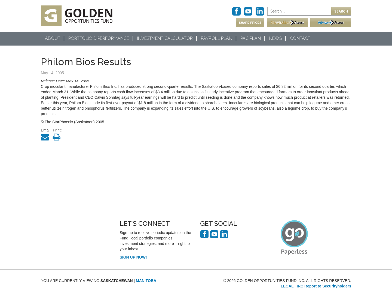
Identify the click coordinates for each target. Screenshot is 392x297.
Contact (300, 38)
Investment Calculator (165, 38)
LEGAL (287, 286)
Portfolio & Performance (98, 38)
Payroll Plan (216, 38)
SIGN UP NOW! (133, 257)
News (275, 38)
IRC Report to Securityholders (324, 286)
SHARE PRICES (250, 22)
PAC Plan (250, 38)
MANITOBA (146, 280)
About (52, 38)
